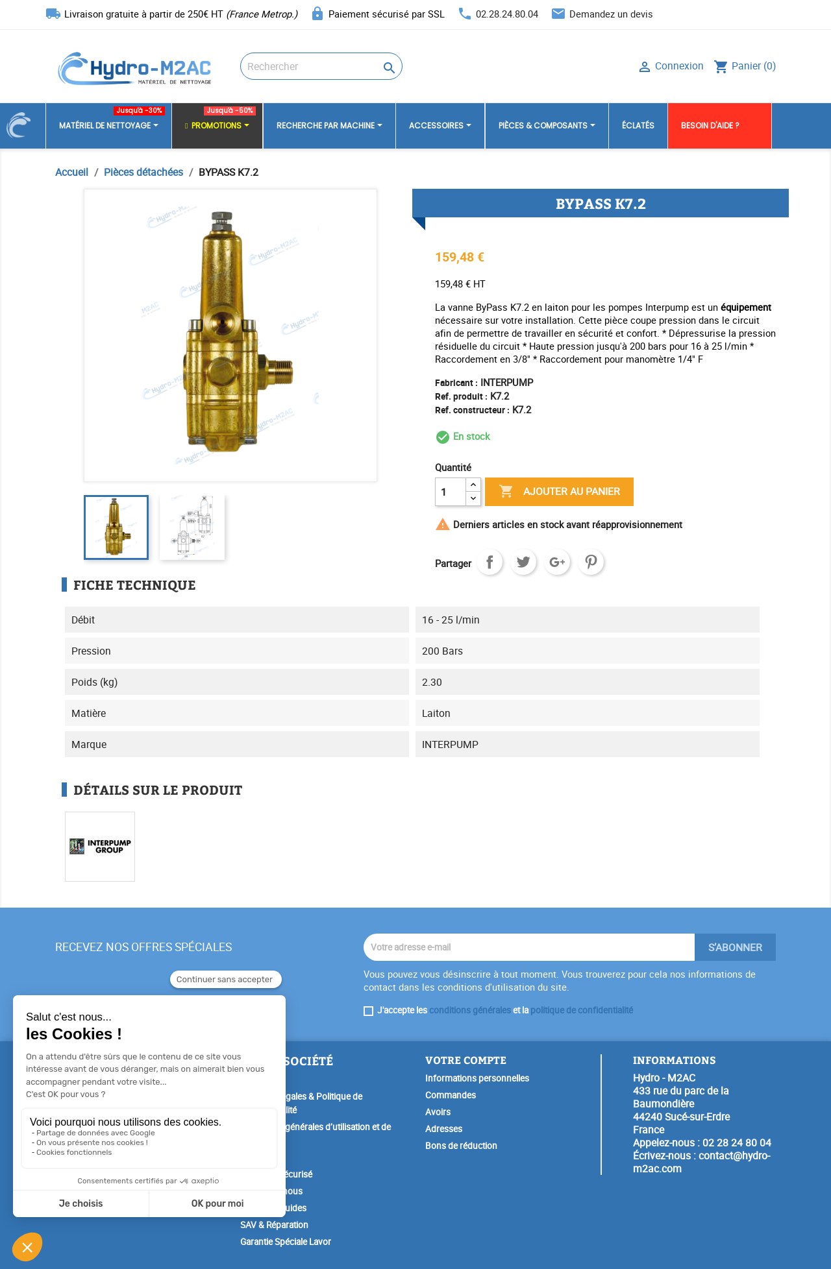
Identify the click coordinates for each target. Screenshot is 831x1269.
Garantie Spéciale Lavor (285, 1242)
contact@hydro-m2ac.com (701, 1162)
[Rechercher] (321, 66)
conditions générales (470, 1010)
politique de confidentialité (581, 1010)
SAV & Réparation (274, 1225)
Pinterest (591, 562)
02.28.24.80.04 (507, 13)
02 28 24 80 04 (736, 1142)
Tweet (523, 562)
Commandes (450, 1095)
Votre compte (465, 1060)
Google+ (557, 562)
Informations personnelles (477, 1078)
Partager (489, 562)
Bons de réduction (461, 1146)
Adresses (443, 1129)
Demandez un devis (611, 13)
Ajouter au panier (559, 491)
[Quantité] (450, 491)
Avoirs (438, 1112)
